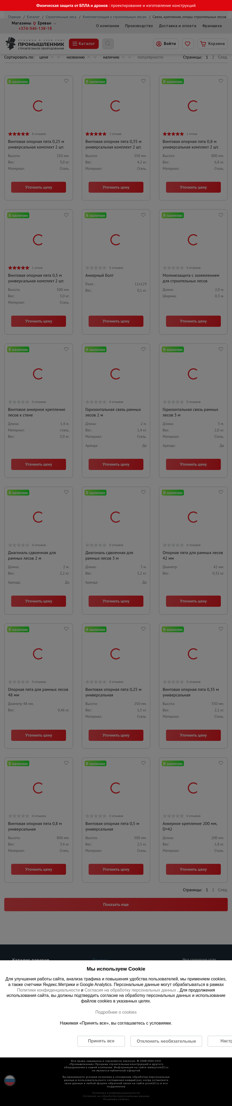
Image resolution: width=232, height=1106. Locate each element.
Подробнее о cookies (115, 1012)
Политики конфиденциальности (48, 990)
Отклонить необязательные (166, 1041)
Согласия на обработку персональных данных (131, 990)
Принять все (101, 1041)
